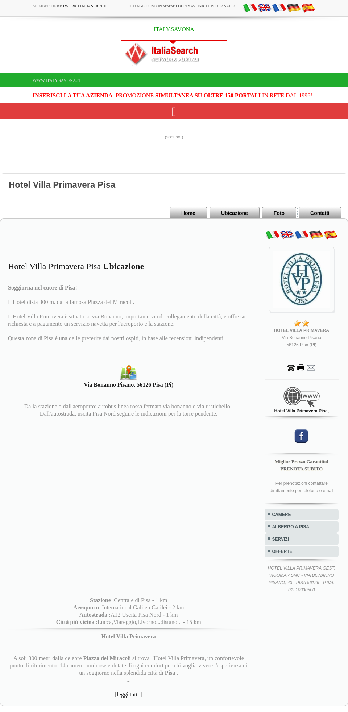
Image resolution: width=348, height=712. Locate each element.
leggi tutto (128, 694)
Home (188, 213)
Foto (279, 213)
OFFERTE (282, 551)
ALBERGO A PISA (290, 526)
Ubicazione (234, 213)
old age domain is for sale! (181, 6)
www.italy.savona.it (57, 80)
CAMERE (281, 514)
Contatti (320, 213)
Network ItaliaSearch (82, 6)
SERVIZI (280, 539)
